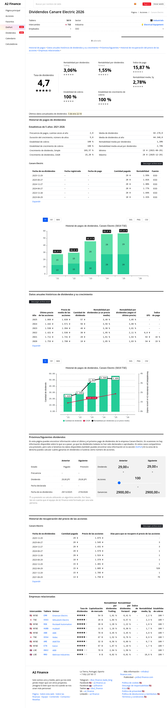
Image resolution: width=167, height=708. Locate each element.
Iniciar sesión (159, 4)
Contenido (54, 696)
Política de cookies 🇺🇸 (132, 682)
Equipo (45, 696)
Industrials (158, 20)
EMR (45, 615)
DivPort (138, 447)
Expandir (36, 201)
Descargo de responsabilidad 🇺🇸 (137, 685)
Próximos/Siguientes (109, 47)
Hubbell (56, 628)
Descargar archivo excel (152, 163)
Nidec (55, 637)
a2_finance (89, 691)
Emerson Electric (60, 615)
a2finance (97, 685)
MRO (45, 655)
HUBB (46, 629)
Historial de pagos (37, 47)
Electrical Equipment (153, 24)
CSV (146, 220)
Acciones (143, 12)
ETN (45, 646)
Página (134, 12)
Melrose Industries (60, 654)
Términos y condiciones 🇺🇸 (134, 696)
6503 (46, 620)
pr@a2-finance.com (144, 677)
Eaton (55, 646)
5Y (45, 220)
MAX (58, 220)
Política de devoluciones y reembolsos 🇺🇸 (141, 694)
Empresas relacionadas (49, 50)
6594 (46, 637)
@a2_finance (97, 688)
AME (45, 642)
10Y (51, 220)
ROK (45, 624)
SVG (130, 220)
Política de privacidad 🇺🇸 (133, 691)
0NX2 (46, 650)
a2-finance (94, 694)
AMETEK (56, 641)
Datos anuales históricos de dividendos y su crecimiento (72, 47)
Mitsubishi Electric (60, 620)
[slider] (119, 482)
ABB (45, 633)
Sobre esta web (47, 694)
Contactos (65, 696)
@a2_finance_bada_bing (101, 680)
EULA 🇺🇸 (126, 688)
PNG (138, 220)
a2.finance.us (99, 682)
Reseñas (36, 699)
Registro (147, 4)
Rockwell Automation (62, 624)
